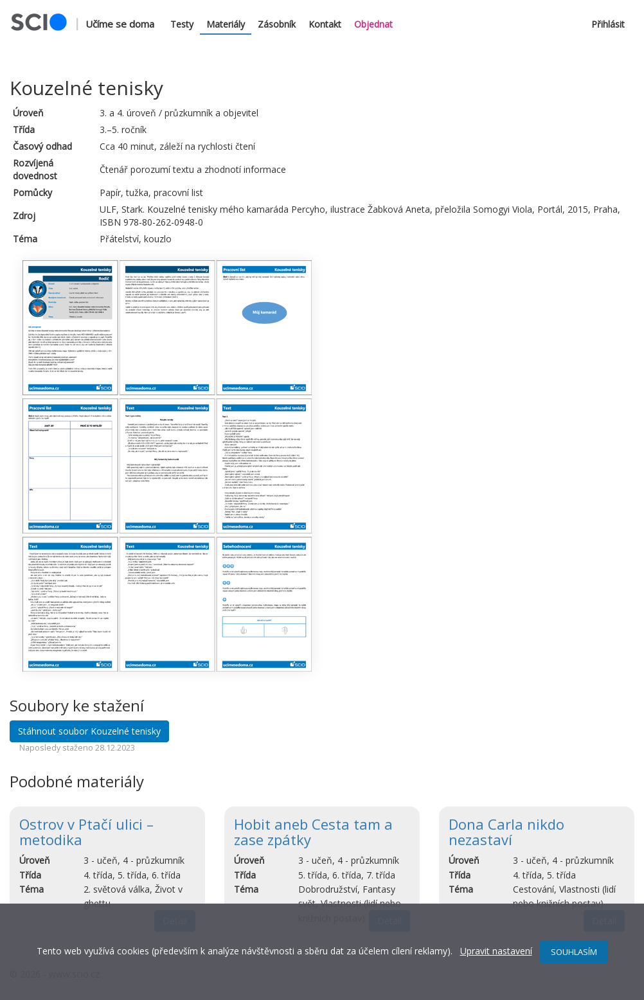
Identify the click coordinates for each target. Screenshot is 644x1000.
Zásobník (277, 24)
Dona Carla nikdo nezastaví (506, 831)
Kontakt (325, 24)
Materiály (225, 24)
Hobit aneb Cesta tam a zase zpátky (313, 831)
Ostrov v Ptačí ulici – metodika (86, 831)
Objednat (373, 24)
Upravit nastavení (496, 951)
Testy (181, 24)
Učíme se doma (119, 23)
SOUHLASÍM (574, 952)
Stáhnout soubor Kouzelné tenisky (89, 731)
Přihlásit (608, 24)
